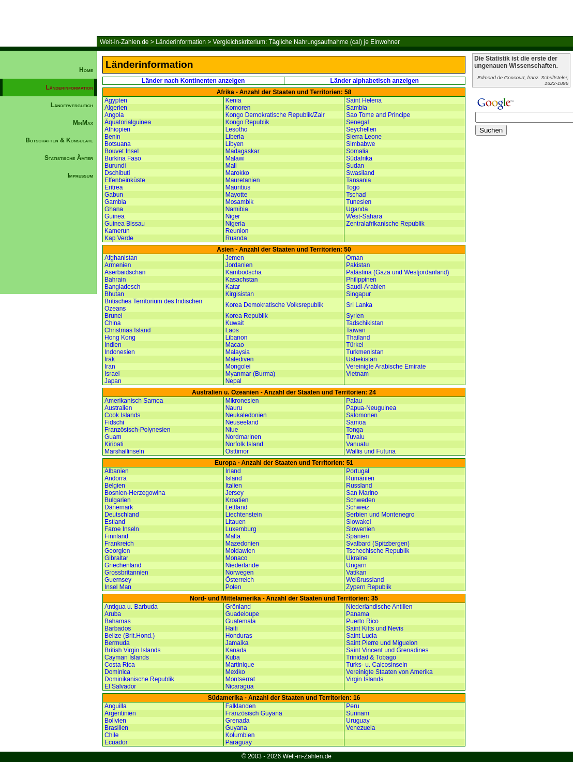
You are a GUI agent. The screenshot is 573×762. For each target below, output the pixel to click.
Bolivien (115, 720)
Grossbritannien (126, 572)
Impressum (80, 175)
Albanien (116, 471)
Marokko (237, 173)
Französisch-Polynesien (137, 429)
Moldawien (240, 550)
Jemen (234, 257)
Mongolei (238, 366)
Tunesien (358, 202)
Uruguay (357, 720)
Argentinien (120, 713)
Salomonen (362, 415)
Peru (352, 706)
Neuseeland (242, 422)
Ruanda (236, 238)
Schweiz (357, 507)
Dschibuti (117, 173)
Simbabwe (360, 144)
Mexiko (235, 672)
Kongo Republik (247, 122)
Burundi (115, 165)
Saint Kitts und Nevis (374, 628)
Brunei (113, 315)
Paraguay (238, 742)
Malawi (235, 158)
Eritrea (113, 187)
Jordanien (239, 265)
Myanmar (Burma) (250, 373)
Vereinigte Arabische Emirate (386, 366)
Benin (112, 136)
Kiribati (114, 444)
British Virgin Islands (132, 650)
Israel (111, 373)
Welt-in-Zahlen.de (124, 42)
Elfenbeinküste (124, 180)
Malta (232, 536)
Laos (232, 330)
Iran (109, 366)
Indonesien (119, 352)
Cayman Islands (126, 657)
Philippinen (361, 279)
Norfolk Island (244, 444)
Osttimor (237, 451)
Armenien (117, 265)
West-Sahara (364, 216)
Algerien (115, 107)
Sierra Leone (364, 136)
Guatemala (240, 621)
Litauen (235, 521)
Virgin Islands (364, 679)
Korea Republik (246, 315)
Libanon (236, 337)
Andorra (115, 478)
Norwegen (239, 572)
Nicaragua (239, 686)
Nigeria (235, 223)
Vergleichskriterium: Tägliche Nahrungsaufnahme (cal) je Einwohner (306, 42)
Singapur (358, 294)
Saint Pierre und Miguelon (381, 643)
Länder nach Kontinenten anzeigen (193, 80)
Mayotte (236, 194)
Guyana (236, 727)
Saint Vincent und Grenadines (387, 650)
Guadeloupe (242, 614)
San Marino (362, 492)
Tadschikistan (364, 323)
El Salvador (120, 686)
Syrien (355, 315)
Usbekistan (361, 359)
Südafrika (359, 158)
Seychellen (361, 129)
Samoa (356, 422)
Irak (109, 359)
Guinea (114, 216)
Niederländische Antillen (379, 606)
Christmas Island (127, 330)
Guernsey (117, 579)
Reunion (237, 231)
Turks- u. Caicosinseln (376, 664)
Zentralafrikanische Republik (385, 223)
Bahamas (117, 621)
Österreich (239, 579)
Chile (111, 735)
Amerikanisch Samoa (133, 400)
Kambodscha (243, 272)
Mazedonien (242, 543)
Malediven (239, 359)
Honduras (238, 635)
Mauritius (238, 187)
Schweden (360, 500)
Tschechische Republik (377, 550)
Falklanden (240, 706)
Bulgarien (117, 500)
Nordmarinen (243, 437)
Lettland (236, 507)
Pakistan (358, 265)
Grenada (237, 720)
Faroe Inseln (121, 529)
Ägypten (115, 100)
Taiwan (355, 330)
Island (233, 478)
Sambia (356, 107)
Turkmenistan (364, 352)
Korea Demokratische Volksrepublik (274, 305)
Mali (231, 165)
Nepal (233, 381)
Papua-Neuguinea (371, 408)
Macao (234, 344)
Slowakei (358, 521)
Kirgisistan (239, 294)
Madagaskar (242, 151)
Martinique (239, 664)
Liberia (234, 136)
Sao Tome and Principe (378, 115)
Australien (118, 408)
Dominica (117, 672)
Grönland (238, 606)
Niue (231, 429)
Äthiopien (117, 129)
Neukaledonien (246, 415)
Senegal (357, 122)
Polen (233, 587)
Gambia (115, 202)
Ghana (113, 209)
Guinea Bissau (124, 223)
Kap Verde (118, 238)
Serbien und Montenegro (380, 514)
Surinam (357, 713)
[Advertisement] (48, 360)
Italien (233, 485)
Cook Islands (122, 415)
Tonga (354, 429)
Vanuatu (357, 444)
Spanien (357, 536)
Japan (113, 381)
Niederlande (242, 565)
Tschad (356, 194)
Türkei (354, 344)
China (112, 323)
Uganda (357, 209)
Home (86, 70)
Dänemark (118, 507)
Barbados (117, 628)
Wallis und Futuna (371, 451)
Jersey (234, 492)
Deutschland (121, 514)
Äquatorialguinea (127, 122)
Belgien (114, 485)
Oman (354, 257)
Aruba (112, 614)
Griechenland (122, 565)
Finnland (116, 536)
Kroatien (237, 500)
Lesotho (236, 129)
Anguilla (115, 706)
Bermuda (117, 643)
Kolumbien (240, 735)
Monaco (236, 558)
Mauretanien (242, 180)
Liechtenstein (243, 514)
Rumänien (360, 478)
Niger (232, 216)
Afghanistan (120, 257)
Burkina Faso (122, 158)
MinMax (83, 122)
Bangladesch (122, 286)
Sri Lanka (359, 305)
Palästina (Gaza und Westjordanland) (397, 272)
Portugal (357, 471)
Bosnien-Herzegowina (134, 492)
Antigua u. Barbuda (131, 606)
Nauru (234, 408)
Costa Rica (119, 664)
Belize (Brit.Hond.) (129, 635)
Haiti (231, 628)
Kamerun (117, 231)
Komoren (238, 107)
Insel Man (117, 587)
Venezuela (360, 727)
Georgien (117, 550)
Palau (354, 400)
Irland (233, 471)
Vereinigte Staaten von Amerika (389, 672)
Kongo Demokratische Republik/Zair (275, 115)
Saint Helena (364, 100)
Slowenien (360, 529)
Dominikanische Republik (139, 679)
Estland (114, 521)
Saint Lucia (361, 635)
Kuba (232, 657)
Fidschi (114, 422)
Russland (359, 485)
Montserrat (240, 679)
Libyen (234, 144)
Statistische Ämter (68, 158)
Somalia (357, 151)
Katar (232, 286)
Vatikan (356, 572)
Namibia (236, 209)
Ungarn (356, 565)
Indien (113, 344)
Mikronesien (242, 400)
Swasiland (360, 173)
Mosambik (239, 202)
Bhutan (114, 294)
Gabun (113, 194)
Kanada (236, 650)
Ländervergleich (72, 105)
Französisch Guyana (253, 713)
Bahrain (115, 279)
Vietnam (357, 373)
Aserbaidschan (124, 272)
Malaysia (237, 352)
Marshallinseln (124, 451)
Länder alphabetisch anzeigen (374, 80)
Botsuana (117, 144)
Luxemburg (241, 529)
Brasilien (116, 727)
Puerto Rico (362, 621)
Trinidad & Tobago (371, 657)
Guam (113, 437)
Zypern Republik (368, 587)
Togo (352, 187)
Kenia (233, 100)
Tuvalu (355, 437)
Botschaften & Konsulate (59, 140)
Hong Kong (119, 337)
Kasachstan (241, 279)
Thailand (358, 337)
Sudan (355, 165)
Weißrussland (365, 579)
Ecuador (116, 742)
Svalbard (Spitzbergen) (378, 543)
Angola (114, 115)
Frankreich (119, 543)
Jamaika (237, 643)
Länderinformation (181, 42)
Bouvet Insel (121, 151)
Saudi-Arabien (365, 286)
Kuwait (234, 323)
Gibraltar (116, 558)
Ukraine (356, 558)
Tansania (358, 180)
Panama (357, 614)
